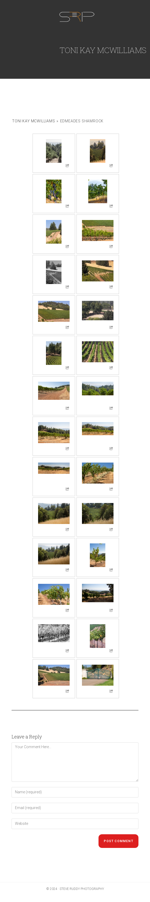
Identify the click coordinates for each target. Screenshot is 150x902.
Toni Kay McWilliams (33, 121)
